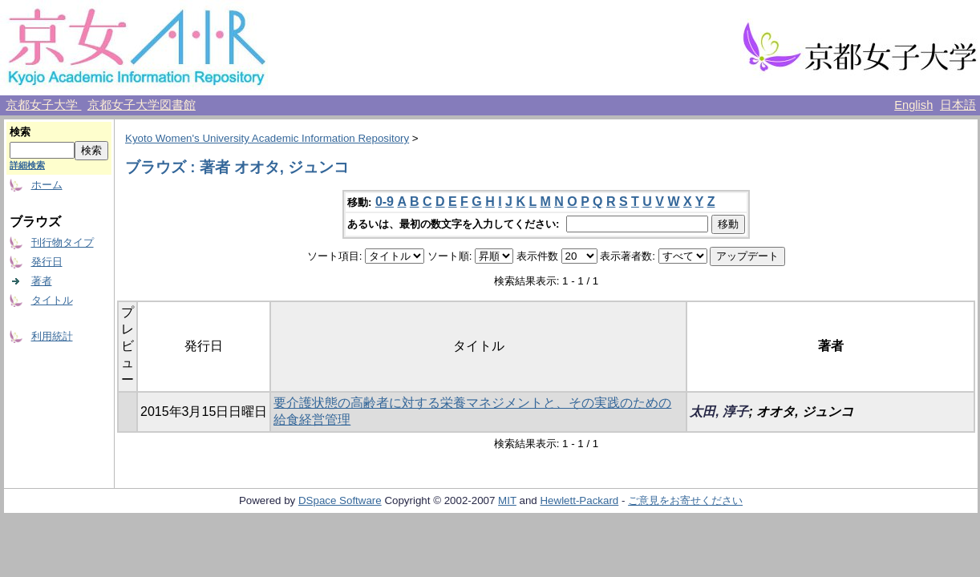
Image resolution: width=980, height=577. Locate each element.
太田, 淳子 (719, 411)
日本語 (958, 105)
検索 (20, 132)
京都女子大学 (43, 105)
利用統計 (52, 336)
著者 (41, 281)
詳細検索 (27, 165)
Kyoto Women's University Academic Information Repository (267, 138)
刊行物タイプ (62, 242)
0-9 (384, 201)
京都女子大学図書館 (141, 105)
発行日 (47, 262)
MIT (507, 500)
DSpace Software (340, 500)
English (913, 105)
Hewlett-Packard (579, 500)
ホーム (47, 185)
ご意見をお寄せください (685, 500)
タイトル (52, 300)
